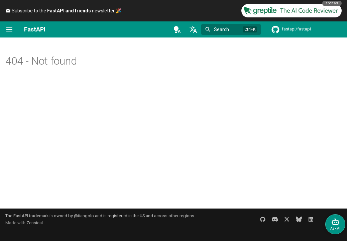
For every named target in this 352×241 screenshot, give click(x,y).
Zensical (34, 222)
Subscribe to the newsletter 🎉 (63, 10)
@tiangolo (84, 215)
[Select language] (193, 29)
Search (221, 29)
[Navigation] (9, 29)
